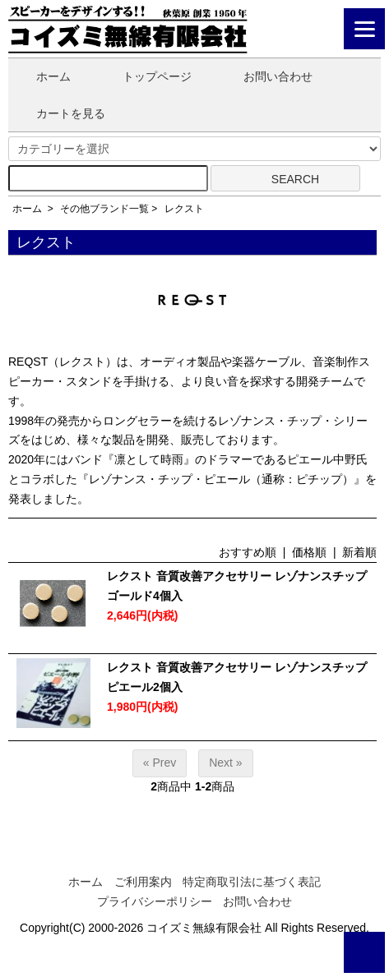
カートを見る (58, 113)
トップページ (145, 76)
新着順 (359, 552)
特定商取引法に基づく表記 (252, 881)
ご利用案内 (143, 881)
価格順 (309, 552)
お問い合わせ (266, 76)
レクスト (184, 208)
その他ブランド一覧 (104, 208)
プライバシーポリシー (154, 901)
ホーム (41, 76)
